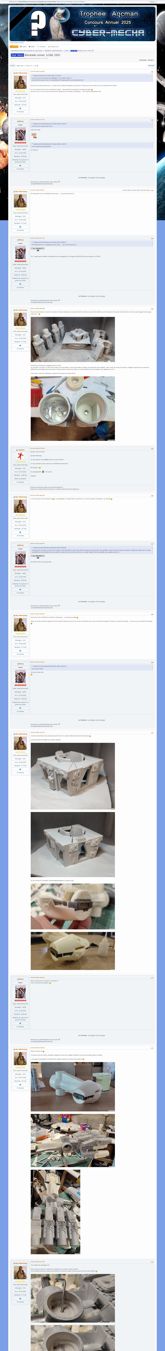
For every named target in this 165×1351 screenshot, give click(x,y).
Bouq (21, 121)
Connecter (69, 2)
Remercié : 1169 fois (20, 475)
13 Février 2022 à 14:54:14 (38, 1047)
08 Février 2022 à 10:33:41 (38, 662)
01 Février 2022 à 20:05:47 (38, 190)
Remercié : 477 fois (20, 105)
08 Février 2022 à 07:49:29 (38, 448)
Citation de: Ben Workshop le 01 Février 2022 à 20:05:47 (50, 242)
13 (35, 65)
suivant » (151, 60)
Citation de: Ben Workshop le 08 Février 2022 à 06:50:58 (50, 547)
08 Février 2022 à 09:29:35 (38, 613)
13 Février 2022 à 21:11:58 (38, 1261)
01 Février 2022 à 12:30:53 (38, 71)
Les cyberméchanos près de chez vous (42, 183)
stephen (21, 450)
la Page (92, 177)
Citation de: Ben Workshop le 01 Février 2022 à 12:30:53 (50, 124)
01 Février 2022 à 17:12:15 (38, 119)
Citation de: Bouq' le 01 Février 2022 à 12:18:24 (47, 75)
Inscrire (82, 2)
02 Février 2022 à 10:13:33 (38, 238)
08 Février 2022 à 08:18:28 (38, 495)
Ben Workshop (21, 73)
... (33, 65)
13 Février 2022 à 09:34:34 (38, 977)
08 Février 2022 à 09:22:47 (38, 543)
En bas (12, 65)
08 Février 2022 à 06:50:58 (38, 308)
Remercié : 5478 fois (20, 156)
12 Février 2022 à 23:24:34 (38, 732)
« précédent (143, 60)
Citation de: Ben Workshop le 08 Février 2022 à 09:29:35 (50, 666)
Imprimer (151, 65)
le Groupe (102, 177)
